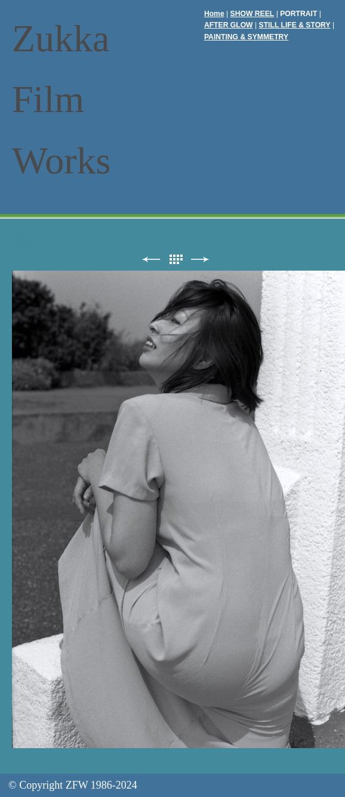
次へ (200, 259)
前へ (151, 259)
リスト (175, 259)
